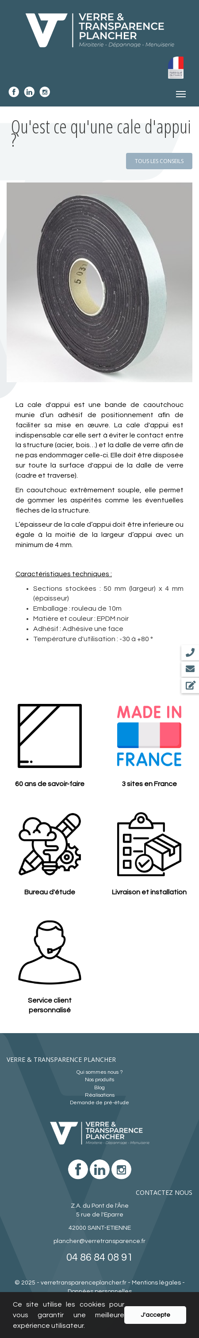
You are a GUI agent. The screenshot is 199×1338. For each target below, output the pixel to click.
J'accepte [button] (155, 1314)
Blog (99, 1088)
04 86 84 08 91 (99, 1257)
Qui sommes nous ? (100, 1072)
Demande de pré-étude (99, 1103)
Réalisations (100, 1095)
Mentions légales (156, 1283)
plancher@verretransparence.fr (99, 1241)
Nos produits (99, 1080)
